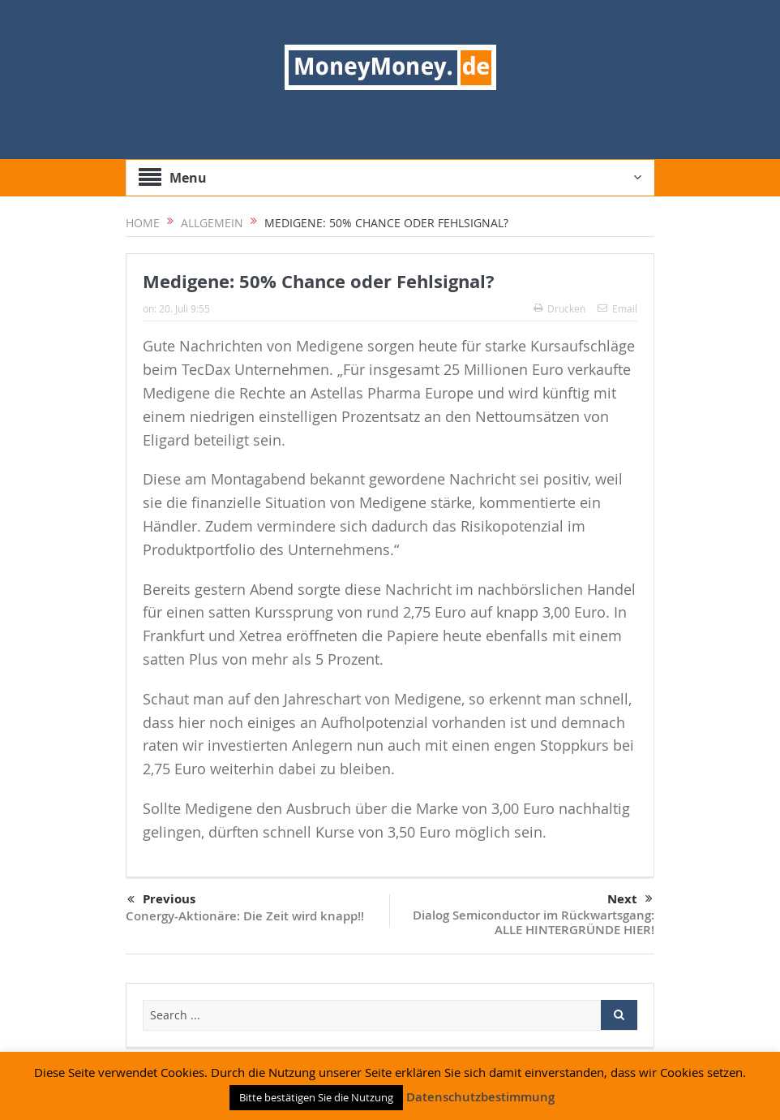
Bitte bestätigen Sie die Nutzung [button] (316, 1097)
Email (617, 308)
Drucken (559, 308)
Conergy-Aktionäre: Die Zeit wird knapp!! (245, 915)
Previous (161, 900)
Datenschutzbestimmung (480, 1096)
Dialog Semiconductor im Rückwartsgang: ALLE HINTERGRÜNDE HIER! (533, 922)
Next (630, 899)
